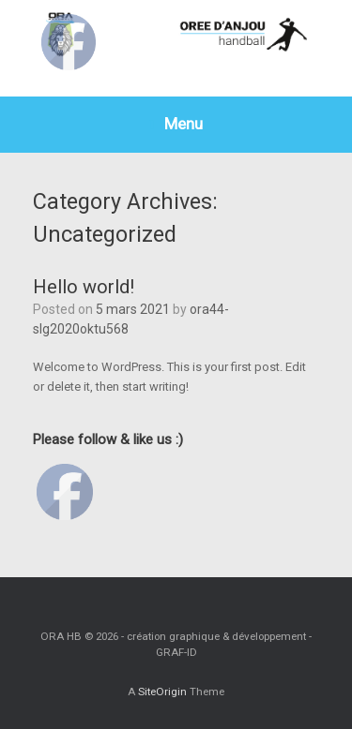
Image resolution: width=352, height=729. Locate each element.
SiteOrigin (162, 691)
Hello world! (83, 286)
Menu (175, 123)
